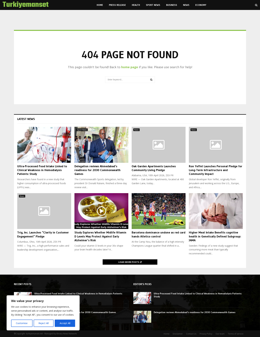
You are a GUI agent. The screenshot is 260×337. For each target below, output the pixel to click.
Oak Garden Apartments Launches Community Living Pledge (154, 168)
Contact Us (191, 333)
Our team (220, 333)
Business (171, 4)
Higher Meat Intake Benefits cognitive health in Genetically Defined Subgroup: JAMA (215, 236)
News (186, 4)
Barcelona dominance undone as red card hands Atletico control (158, 234)
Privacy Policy (206, 333)
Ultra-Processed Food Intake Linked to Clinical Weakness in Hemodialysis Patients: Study (42, 170)
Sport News (153, 4)
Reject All (43, 323)
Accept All (65, 323)
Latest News (26, 119)
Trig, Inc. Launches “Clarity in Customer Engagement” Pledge (43, 234)
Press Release (117, 4)
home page (129, 67)
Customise (22, 323)
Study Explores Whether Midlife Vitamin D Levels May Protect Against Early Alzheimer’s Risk (100, 236)
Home (100, 4)
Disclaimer (178, 333)
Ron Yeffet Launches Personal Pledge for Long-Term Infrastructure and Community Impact (215, 170)
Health (136, 4)
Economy (200, 4)
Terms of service (235, 333)
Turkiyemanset (25, 5)
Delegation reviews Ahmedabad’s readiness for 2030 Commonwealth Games (97, 170)
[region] (43, 313)
